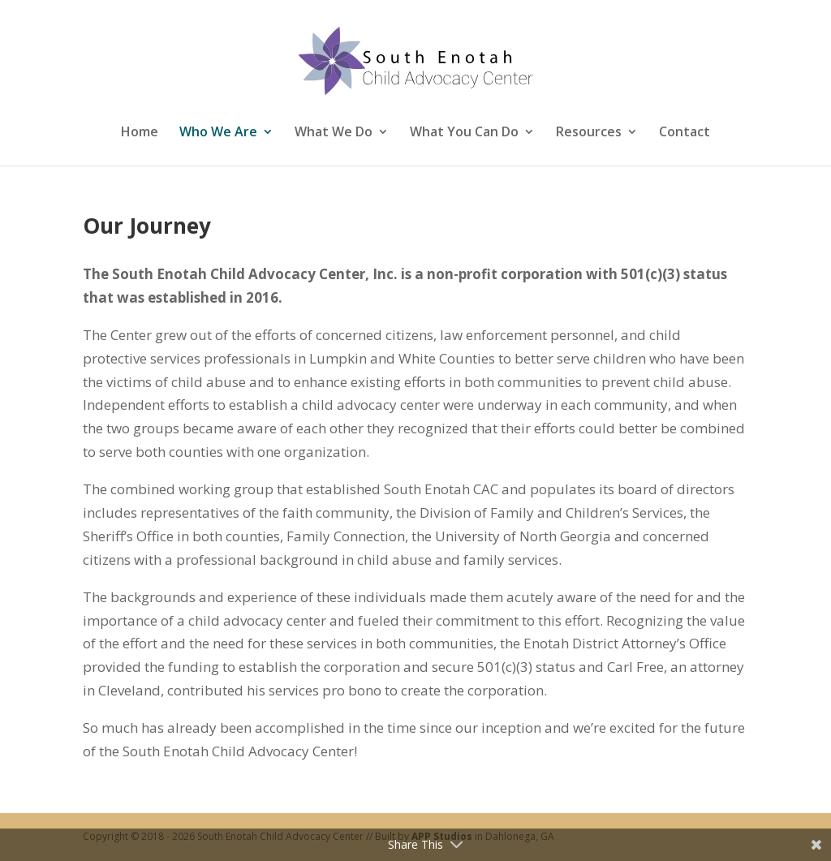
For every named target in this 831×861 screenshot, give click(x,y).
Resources (589, 131)
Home (139, 131)
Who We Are (218, 131)
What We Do (333, 131)
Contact (684, 131)
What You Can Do (464, 131)
